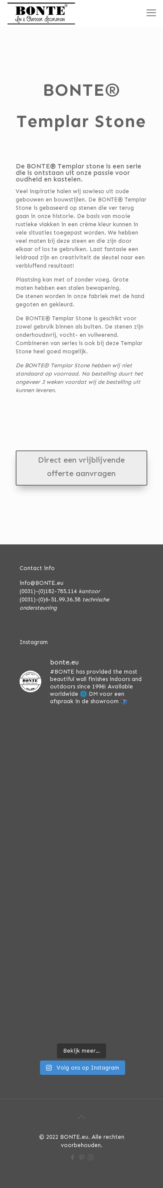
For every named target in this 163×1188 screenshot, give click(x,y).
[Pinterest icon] (81, 1157)
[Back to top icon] (82, 1117)
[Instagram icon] (90, 1157)
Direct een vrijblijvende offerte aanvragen (81, 466)
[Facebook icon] (72, 1157)
